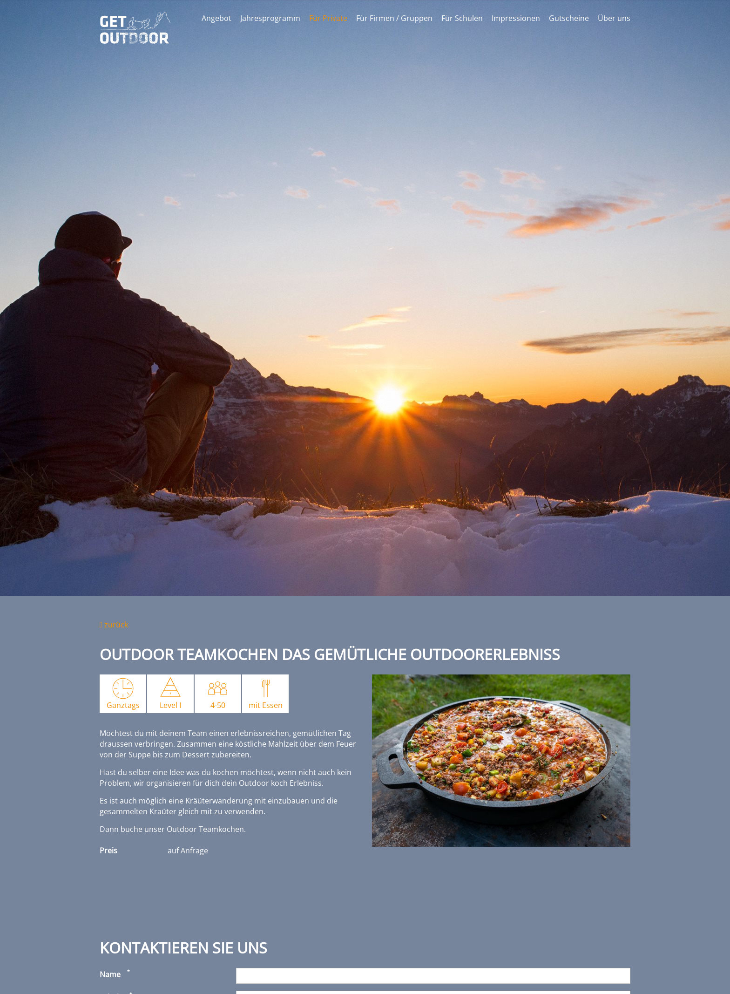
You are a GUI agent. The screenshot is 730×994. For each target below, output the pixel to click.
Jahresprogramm (270, 18)
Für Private (328, 18)
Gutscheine (569, 18)
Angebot (216, 18)
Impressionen (516, 18)
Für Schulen (462, 18)
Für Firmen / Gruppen (394, 18)
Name (110, 974)
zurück (114, 625)
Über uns (614, 18)
